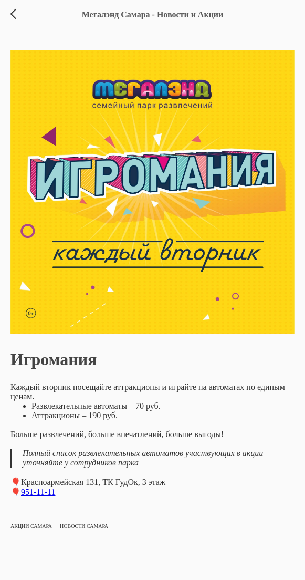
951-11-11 (38, 492)
